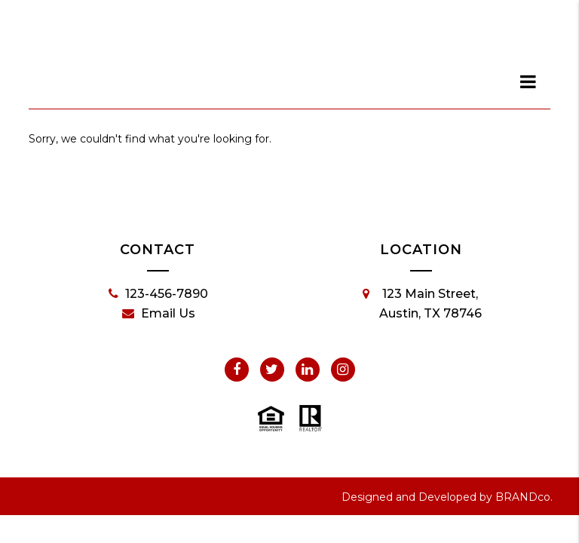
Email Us (158, 314)
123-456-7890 (158, 294)
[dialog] (528, 81)
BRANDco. (524, 497)
